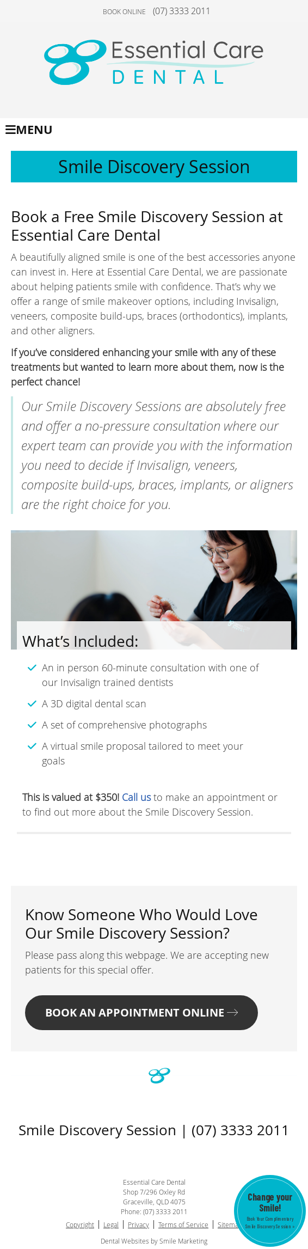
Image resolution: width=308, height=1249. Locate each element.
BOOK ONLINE (124, 11)
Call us (136, 797)
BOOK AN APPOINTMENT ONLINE (141, 1012)
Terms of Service (183, 1224)
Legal (111, 1224)
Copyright (80, 1224)
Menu (29, 129)
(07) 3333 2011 (182, 11)
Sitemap (230, 1224)
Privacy (138, 1224)
